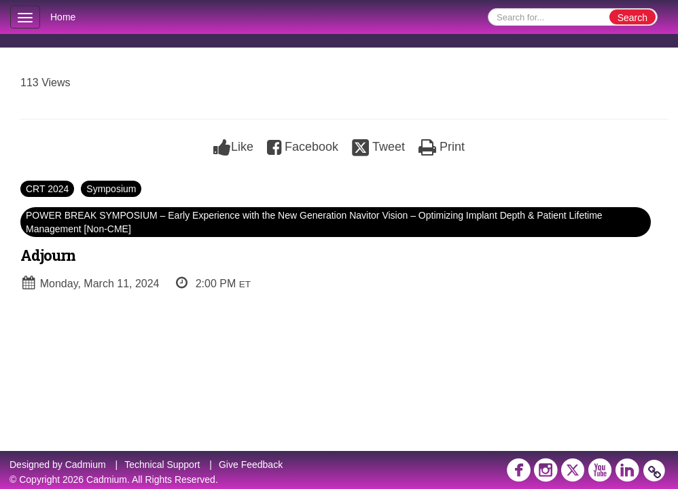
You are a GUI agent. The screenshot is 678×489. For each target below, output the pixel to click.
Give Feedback (251, 464)
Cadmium (85, 464)
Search (632, 17)
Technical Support (162, 464)
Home (62, 17)
